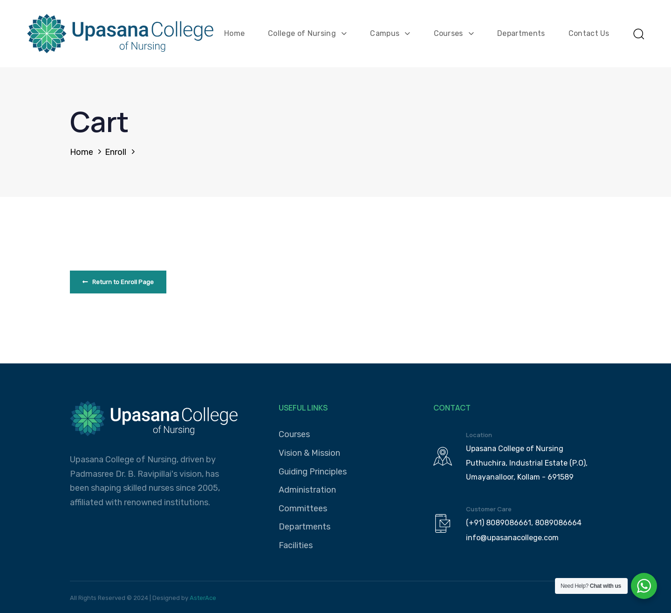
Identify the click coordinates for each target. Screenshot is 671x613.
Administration (307, 490)
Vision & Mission (309, 453)
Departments (521, 33)
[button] (638, 33)
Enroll (115, 152)
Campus (390, 33)
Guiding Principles (313, 472)
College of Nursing (307, 33)
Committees (303, 508)
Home (234, 33)
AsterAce (203, 597)
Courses (454, 33)
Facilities (296, 545)
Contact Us (588, 33)
